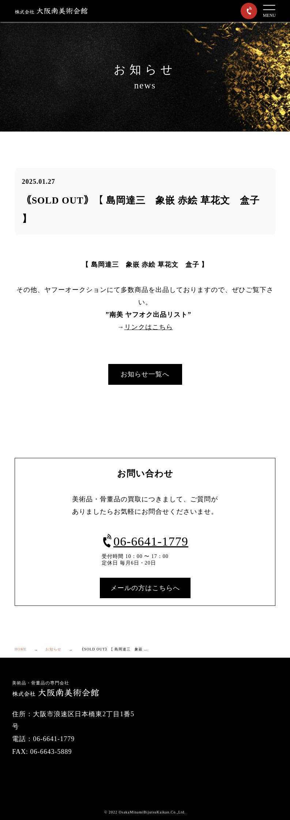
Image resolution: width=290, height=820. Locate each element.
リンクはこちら (148, 327)
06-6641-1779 (145, 541)
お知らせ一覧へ (145, 374)
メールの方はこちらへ (145, 588)
